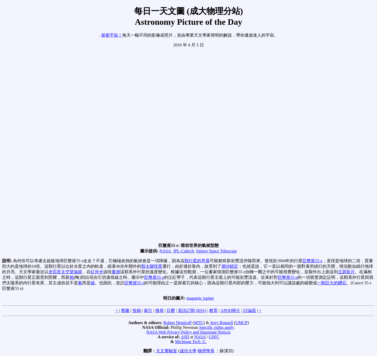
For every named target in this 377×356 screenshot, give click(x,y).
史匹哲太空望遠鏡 (65, 272)
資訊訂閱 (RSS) (192, 310)
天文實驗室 (166, 351)
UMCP (241, 322)
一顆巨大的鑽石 (331, 283)
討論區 (249, 310)
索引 (148, 310)
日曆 (171, 310)
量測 (116, 272)
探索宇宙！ (111, 35)
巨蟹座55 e (312, 261)
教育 (213, 310)
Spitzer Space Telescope (216, 251)
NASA (165, 251)
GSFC (214, 337)
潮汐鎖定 (229, 266)
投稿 (137, 310)
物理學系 (206, 351)
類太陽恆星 (151, 266)
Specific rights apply (216, 327)
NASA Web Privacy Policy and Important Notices (188, 332)
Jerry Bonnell (221, 322)
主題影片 (346, 272)
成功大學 (188, 351)
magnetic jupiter (200, 298)
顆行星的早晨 (197, 261)
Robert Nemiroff (177, 322)
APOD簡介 (231, 310)
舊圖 (125, 310)
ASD (185, 337)
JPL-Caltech (183, 251)
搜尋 (159, 310)
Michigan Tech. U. (190, 341)
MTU (198, 322)
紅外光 (97, 272)
